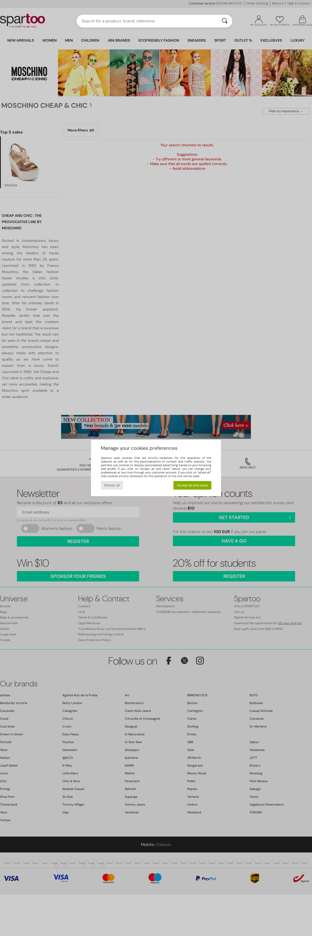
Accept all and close (192, 485)
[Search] (224, 21)
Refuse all (112, 485)
